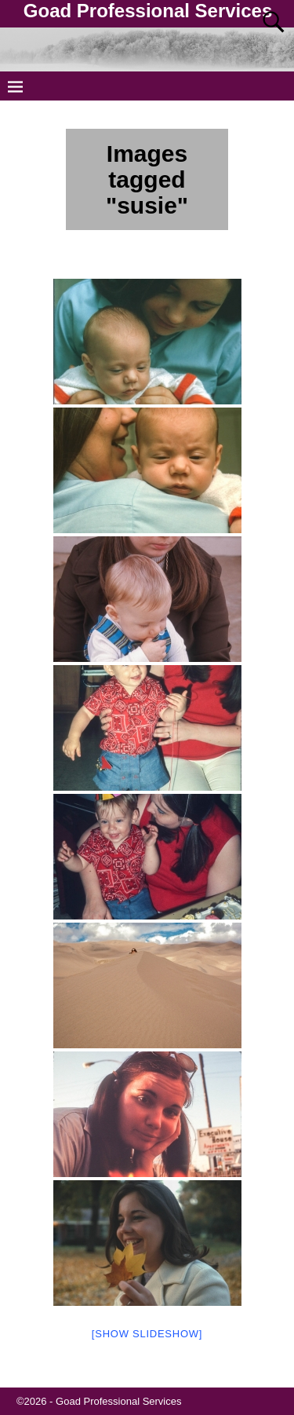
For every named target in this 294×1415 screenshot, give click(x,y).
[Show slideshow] (147, 1334)
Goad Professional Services (148, 10)
